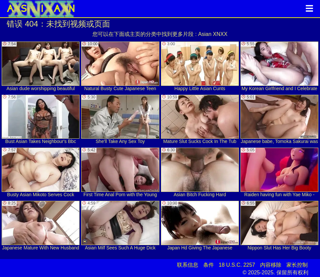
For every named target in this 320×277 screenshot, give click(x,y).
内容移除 (270, 265)
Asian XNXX (213, 34)
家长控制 (297, 265)
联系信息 (187, 265)
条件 (208, 265)
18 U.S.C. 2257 (237, 265)
